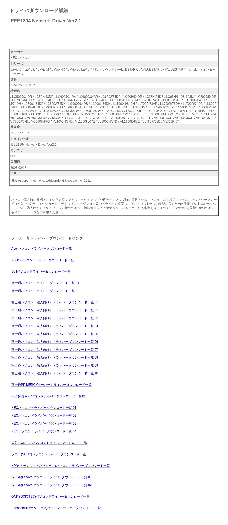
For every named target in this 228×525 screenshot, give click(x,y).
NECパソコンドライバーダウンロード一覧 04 (43, 431)
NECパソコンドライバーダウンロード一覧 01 (43, 407)
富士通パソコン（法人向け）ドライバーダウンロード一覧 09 (54, 365)
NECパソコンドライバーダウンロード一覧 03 (43, 423)
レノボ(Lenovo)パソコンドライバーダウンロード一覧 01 (51, 477)
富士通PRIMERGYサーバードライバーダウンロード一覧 (51, 384)
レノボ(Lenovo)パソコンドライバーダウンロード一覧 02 (51, 485)
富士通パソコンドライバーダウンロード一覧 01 (45, 283)
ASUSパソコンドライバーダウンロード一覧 (42, 260)
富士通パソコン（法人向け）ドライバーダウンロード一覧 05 (54, 334)
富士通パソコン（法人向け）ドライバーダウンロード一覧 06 (54, 341)
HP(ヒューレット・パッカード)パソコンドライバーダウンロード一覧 (60, 465)
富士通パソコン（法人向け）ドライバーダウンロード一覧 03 (54, 318)
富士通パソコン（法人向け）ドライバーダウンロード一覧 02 (54, 310)
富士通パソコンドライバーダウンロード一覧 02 (45, 290)
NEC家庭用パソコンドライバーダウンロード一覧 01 (48, 396)
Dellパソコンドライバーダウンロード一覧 (41, 271)
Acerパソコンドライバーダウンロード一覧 (41, 248)
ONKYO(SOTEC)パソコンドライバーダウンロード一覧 (50, 496)
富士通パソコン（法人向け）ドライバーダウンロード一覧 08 (54, 357)
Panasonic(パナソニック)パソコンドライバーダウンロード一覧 (56, 508)
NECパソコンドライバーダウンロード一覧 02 (43, 415)
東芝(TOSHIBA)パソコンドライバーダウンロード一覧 (49, 442)
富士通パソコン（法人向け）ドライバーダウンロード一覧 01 (54, 302)
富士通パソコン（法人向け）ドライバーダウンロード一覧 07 (54, 349)
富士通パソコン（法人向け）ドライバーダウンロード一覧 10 (54, 373)
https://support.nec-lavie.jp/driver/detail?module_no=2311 (50, 180)
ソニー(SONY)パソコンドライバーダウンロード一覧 (48, 454)
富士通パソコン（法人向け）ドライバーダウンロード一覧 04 (54, 326)
